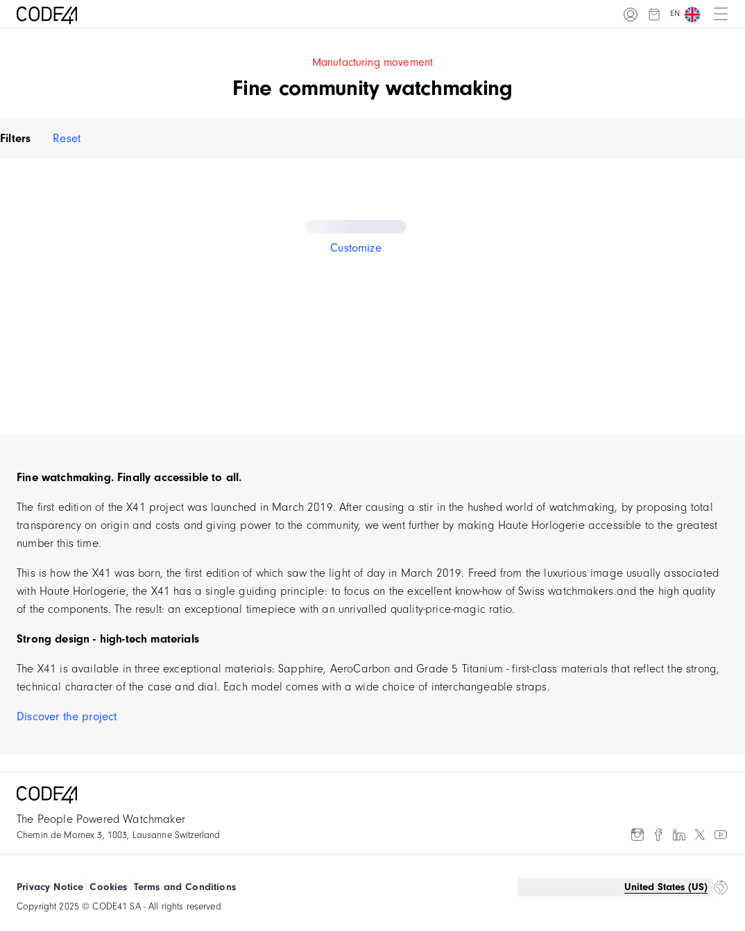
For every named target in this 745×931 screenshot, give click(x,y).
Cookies (108, 887)
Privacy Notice (50, 887)
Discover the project (67, 716)
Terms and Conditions (185, 887)
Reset (66, 138)
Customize (356, 248)
